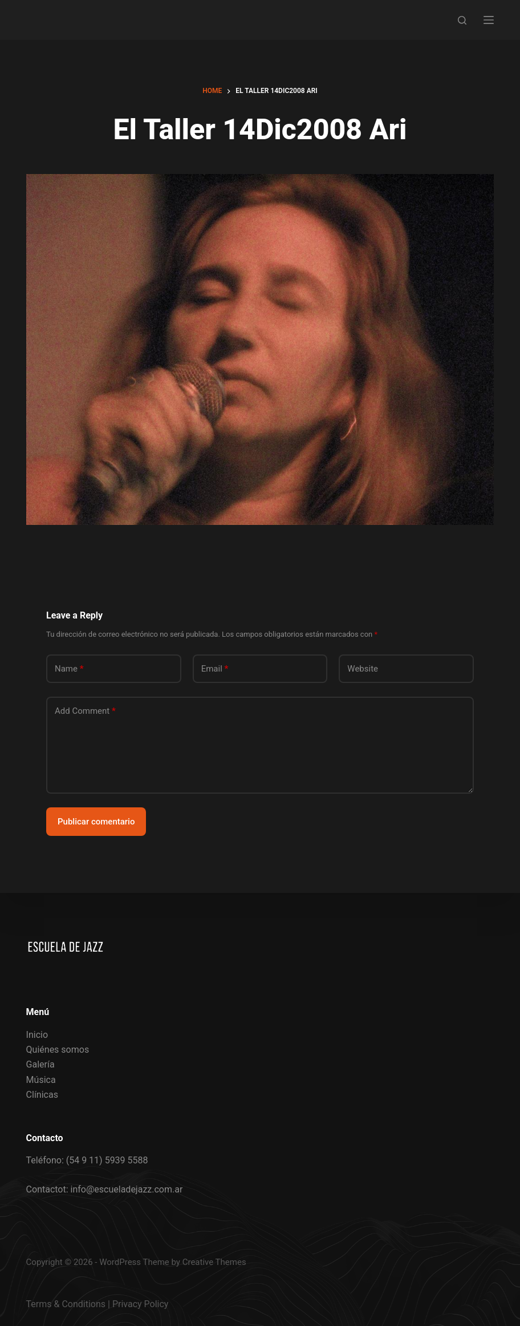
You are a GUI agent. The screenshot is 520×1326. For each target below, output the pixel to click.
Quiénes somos (58, 1049)
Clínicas (42, 1094)
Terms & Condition (63, 1304)
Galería (40, 1064)
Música (41, 1079)
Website (362, 669)
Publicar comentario (96, 821)
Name (69, 669)
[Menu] (489, 20)
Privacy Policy (140, 1304)
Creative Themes (214, 1262)
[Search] (462, 20)
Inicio (37, 1034)
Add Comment (85, 711)
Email (215, 669)
